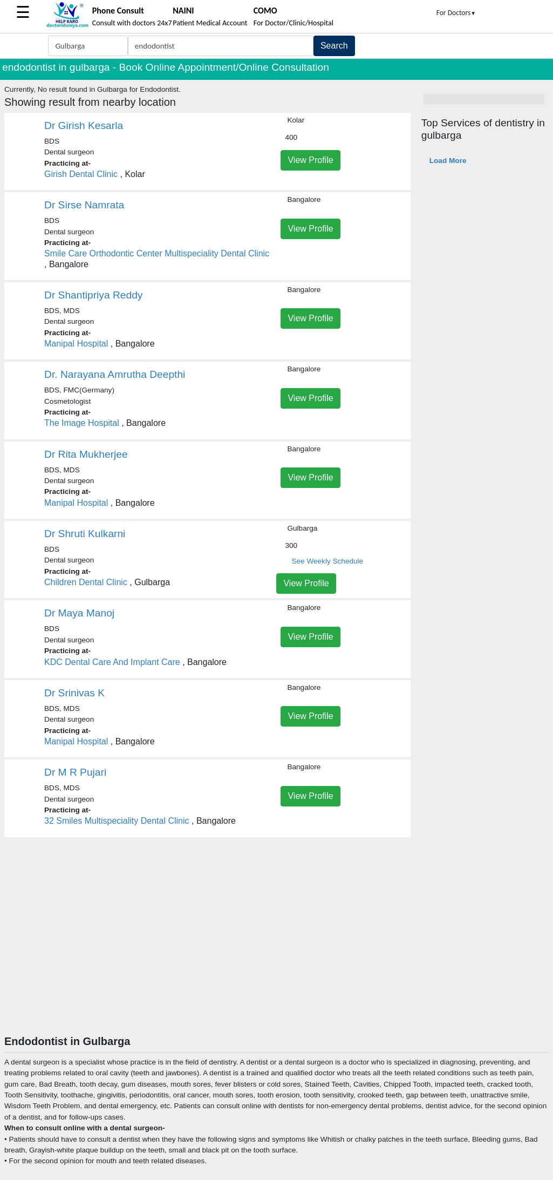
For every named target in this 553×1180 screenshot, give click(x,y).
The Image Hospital (81, 423)
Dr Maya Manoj (79, 613)
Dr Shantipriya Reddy (93, 295)
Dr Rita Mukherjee (86, 454)
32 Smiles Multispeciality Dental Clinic (116, 820)
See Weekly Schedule (327, 561)
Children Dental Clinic (85, 582)
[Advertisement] (276, 953)
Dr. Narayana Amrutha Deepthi (114, 374)
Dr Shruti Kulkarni (84, 533)
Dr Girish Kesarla (83, 125)
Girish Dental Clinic (81, 174)
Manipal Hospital (76, 343)
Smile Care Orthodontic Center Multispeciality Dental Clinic (156, 253)
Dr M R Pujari (75, 772)
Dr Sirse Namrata (84, 205)
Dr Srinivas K (74, 692)
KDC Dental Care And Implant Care (112, 662)
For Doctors (456, 12)
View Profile (310, 160)
